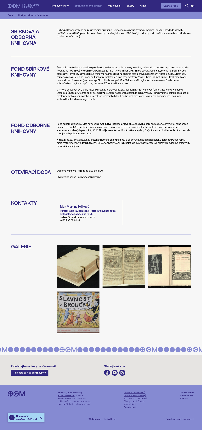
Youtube (115, 373)
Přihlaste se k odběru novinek (30, 372)
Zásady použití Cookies (134, 401)
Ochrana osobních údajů (135, 395)
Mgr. (74, 206)
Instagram (122, 373)
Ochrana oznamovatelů (134, 392)
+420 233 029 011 (66, 395)
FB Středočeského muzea (107, 373)
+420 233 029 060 (67, 398)
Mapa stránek (130, 404)
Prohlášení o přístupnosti (135, 398)
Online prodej (170, 6)
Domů (11, 15)
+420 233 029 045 (70, 220)
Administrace (130, 407)
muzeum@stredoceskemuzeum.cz (74, 404)
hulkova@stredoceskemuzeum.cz (77, 217)
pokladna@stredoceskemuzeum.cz (74, 401)
